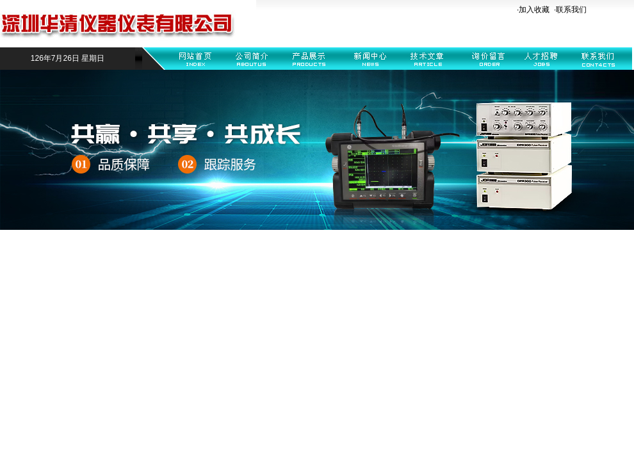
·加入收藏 (533, 9)
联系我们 (571, 9)
